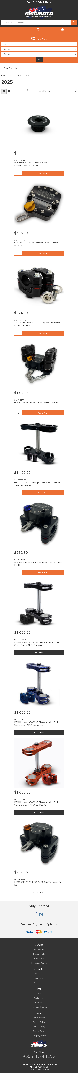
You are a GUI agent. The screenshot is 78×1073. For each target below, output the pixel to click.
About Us (39, 974)
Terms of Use (39, 1017)
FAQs (39, 993)
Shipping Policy (39, 1035)
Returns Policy (39, 1026)
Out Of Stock (39, 892)
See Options (39, 652)
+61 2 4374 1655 (40, 2)
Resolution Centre (39, 963)
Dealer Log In (39, 954)
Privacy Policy (39, 1022)
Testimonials (39, 998)
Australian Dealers (39, 1007)
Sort (29, 90)
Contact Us (39, 983)
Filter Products (10, 68)
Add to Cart (43, 173)
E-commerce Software (36, 1069)
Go (39, 59)
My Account (39, 949)
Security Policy (39, 1031)
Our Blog (39, 978)
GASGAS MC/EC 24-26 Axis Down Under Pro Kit (36, 402)
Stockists (39, 1002)
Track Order (39, 958)
